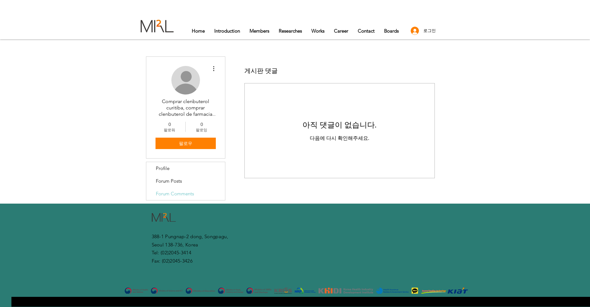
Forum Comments (175, 194)
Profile (162, 168)
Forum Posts (169, 181)
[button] (318, 31)
